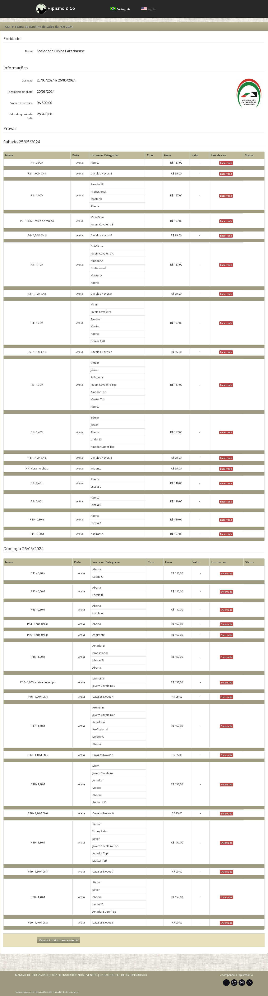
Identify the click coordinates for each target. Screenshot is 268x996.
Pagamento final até (20, 92)
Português (120, 9)
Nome (29, 51)
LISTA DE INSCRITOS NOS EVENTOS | (74, 975)
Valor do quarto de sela (21, 116)
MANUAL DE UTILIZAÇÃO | (32, 975)
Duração (27, 80)
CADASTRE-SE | (110, 975)
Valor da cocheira (21, 103)
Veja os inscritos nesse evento (58, 940)
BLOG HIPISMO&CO (134, 975)
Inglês (148, 9)
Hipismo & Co (55, 9)
